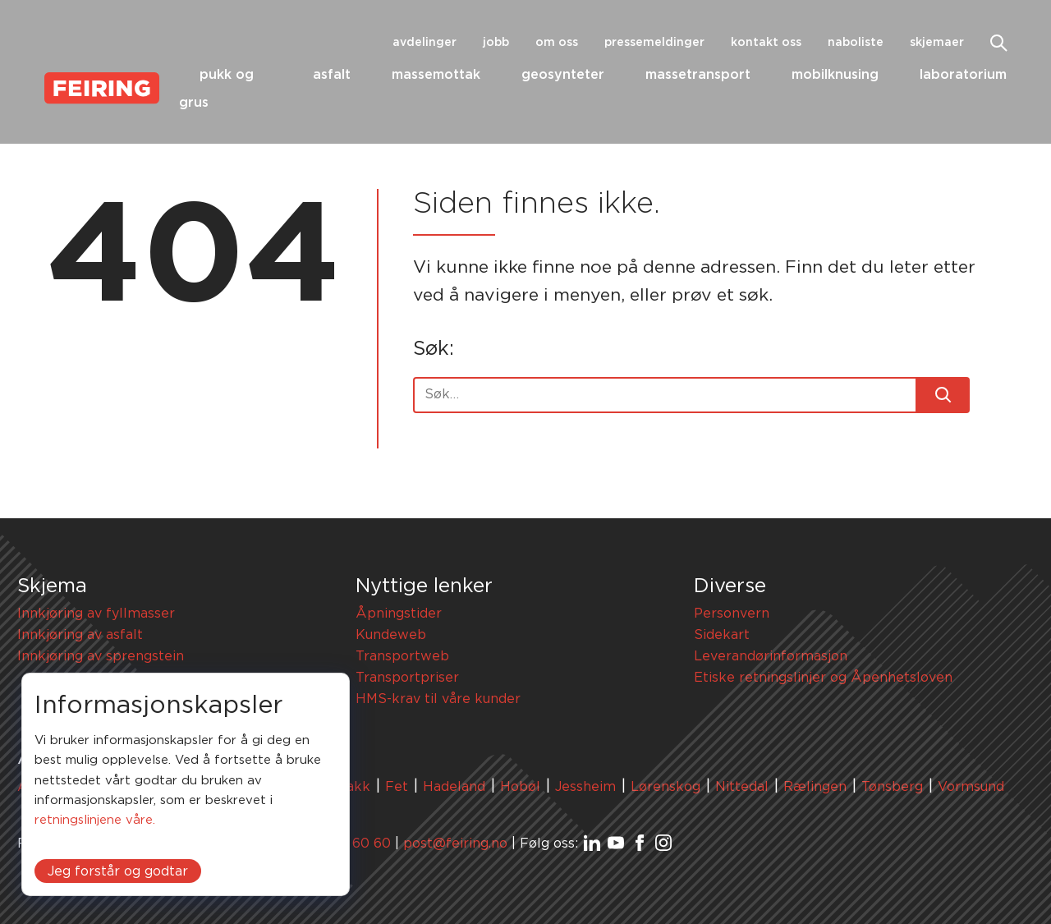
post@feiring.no (455, 843)
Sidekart (722, 634)
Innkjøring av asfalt (80, 634)
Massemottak (436, 74)
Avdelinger (424, 42)
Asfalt (332, 74)
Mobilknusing (835, 74)
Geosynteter (562, 74)
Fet (396, 786)
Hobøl (520, 786)
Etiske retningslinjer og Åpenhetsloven (823, 677)
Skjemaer (937, 42)
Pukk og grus (216, 89)
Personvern (731, 613)
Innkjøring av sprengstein (100, 656)
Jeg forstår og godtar (118, 871)
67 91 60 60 (352, 843)
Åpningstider (399, 613)
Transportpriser (407, 677)
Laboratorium (963, 74)
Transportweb (402, 656)
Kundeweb (391, 634)
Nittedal (742, 786)
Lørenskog (665, 786)
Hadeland (454, 786)
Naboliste (855, 42)
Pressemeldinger (654, 42)
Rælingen (815, 786)
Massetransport (697, 74)
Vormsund (971, 786)
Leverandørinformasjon (770, 656)
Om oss (556, 42)
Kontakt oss (766, 42)
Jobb (496, 42)
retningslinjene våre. (94, 820)
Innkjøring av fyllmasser (96, 613)
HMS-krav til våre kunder (438, 699)
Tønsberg (892, 786)
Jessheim (585, 786)
